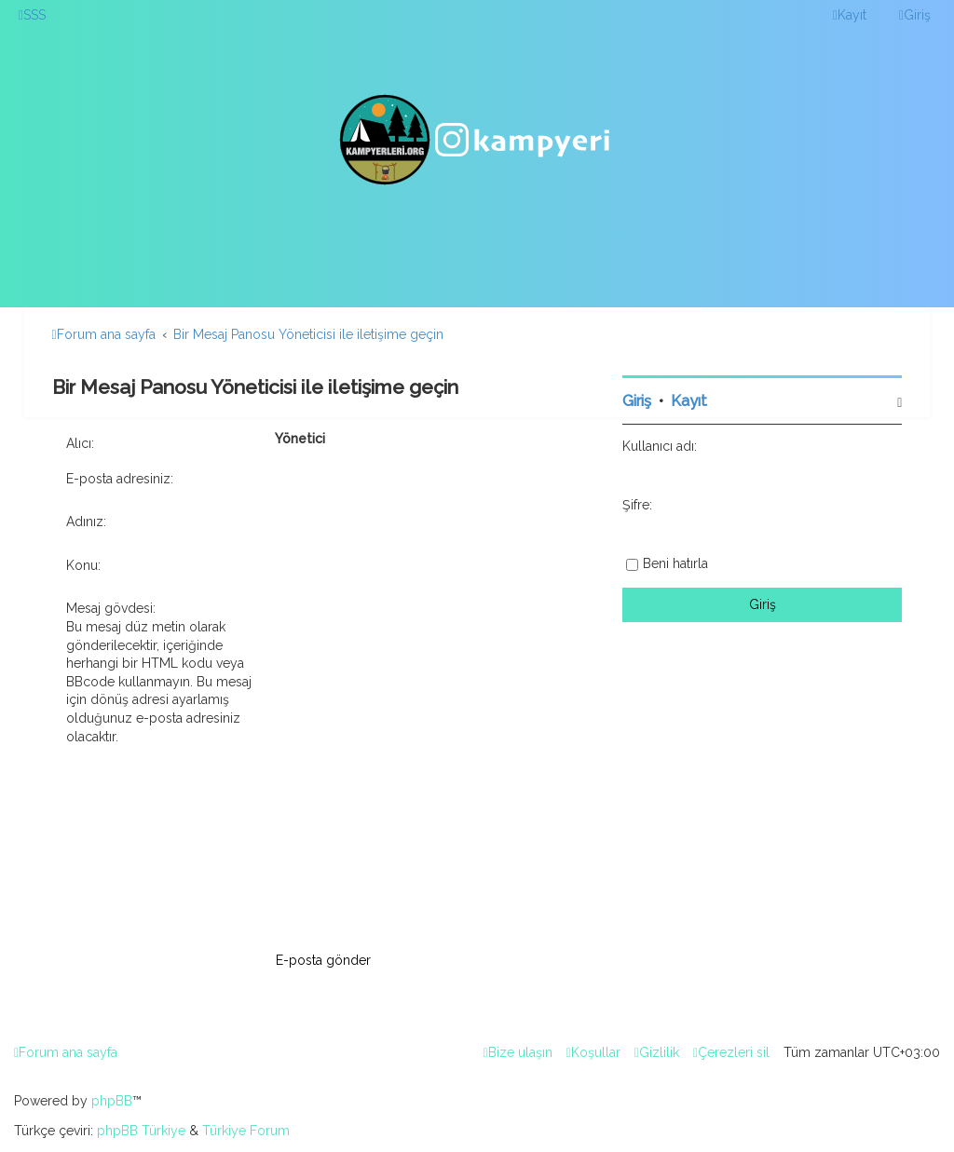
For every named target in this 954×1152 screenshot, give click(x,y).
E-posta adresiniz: (119, 478)
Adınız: (86, 521)
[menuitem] (32, 15)
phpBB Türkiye (141, 1130)
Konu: (83, 565)
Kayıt (689, 401)
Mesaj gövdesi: (111, 608)
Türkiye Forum (246, 1130)
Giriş (636, 401)
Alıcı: (80, 443)
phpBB (111, 1100)
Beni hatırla (675, 563)
